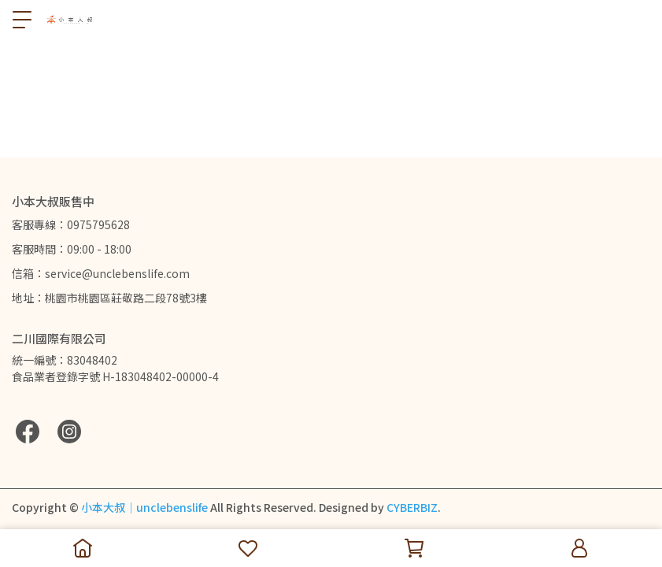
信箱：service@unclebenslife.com (101, 273)
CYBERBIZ (412, 507)
